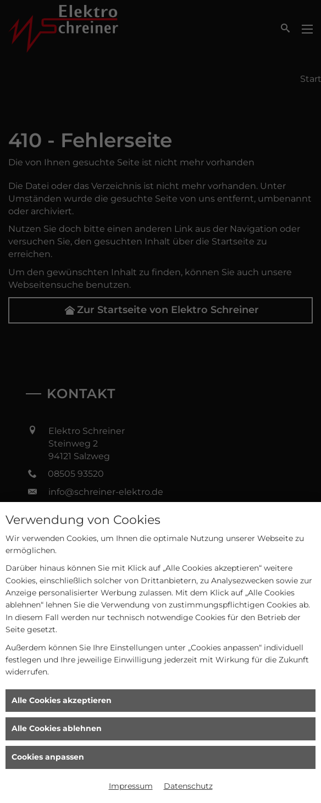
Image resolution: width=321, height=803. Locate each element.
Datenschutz (188, 786)
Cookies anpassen (48, 757)
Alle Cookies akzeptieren (62, 700)
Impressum (131, 786)
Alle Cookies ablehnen (57, 728)
